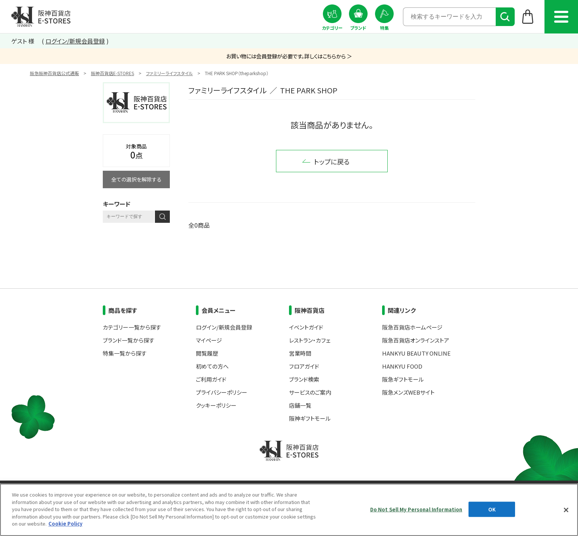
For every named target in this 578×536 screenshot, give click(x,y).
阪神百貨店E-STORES (112, 73)
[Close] (566, 510)
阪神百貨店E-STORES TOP (40, 17)
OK (492, 509)
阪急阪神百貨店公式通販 (54, 73)
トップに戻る (332, 161)
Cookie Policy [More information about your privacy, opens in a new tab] (65, 523)
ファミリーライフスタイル (169, 73)
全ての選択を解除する (136, 179)
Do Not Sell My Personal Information (416, 509)
